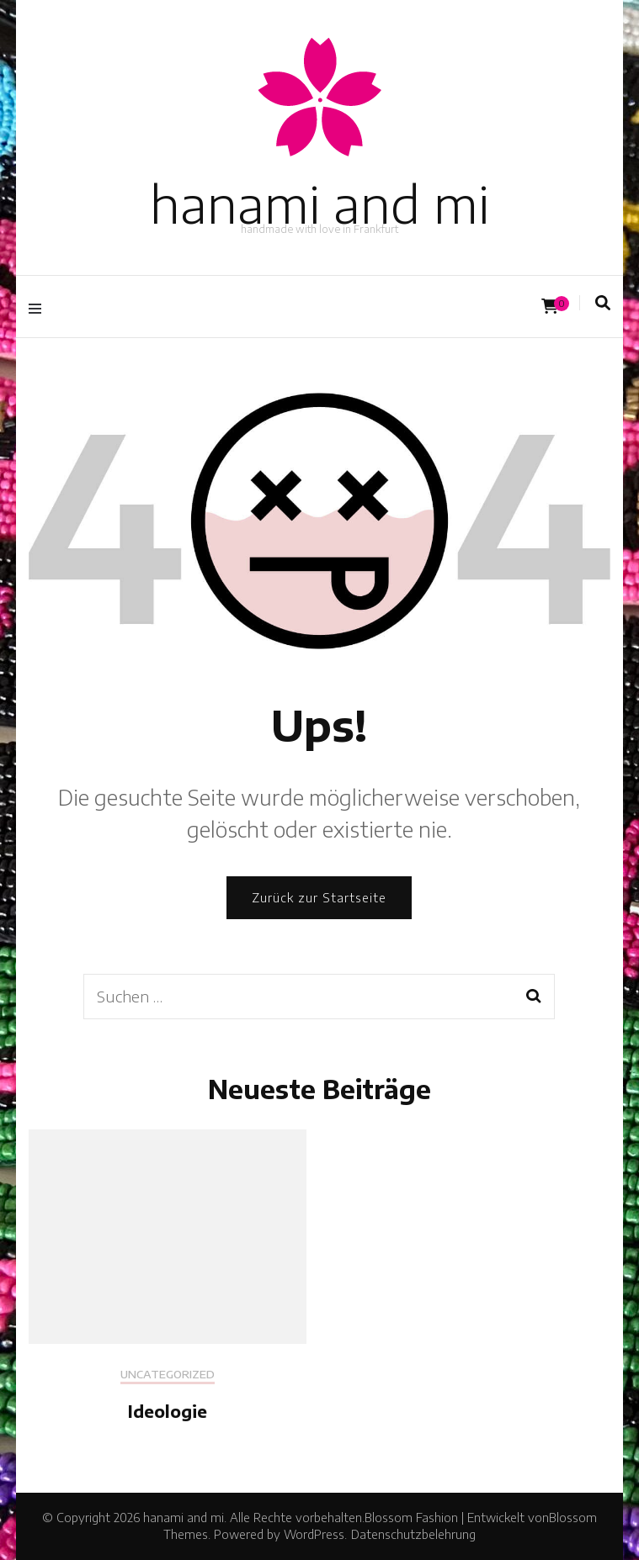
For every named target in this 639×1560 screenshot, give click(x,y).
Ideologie (167, 1410)
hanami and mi (319, 203)
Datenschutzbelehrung (413, 1534)
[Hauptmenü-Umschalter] (39, 306)
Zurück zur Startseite (319, 898)
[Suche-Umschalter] (602, 302)
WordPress (314, 1534)
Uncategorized (167, 1374)
